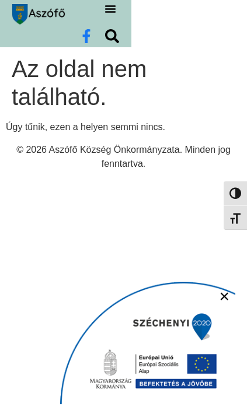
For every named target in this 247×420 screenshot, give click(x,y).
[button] (174, 25)
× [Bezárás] (224, 296)
